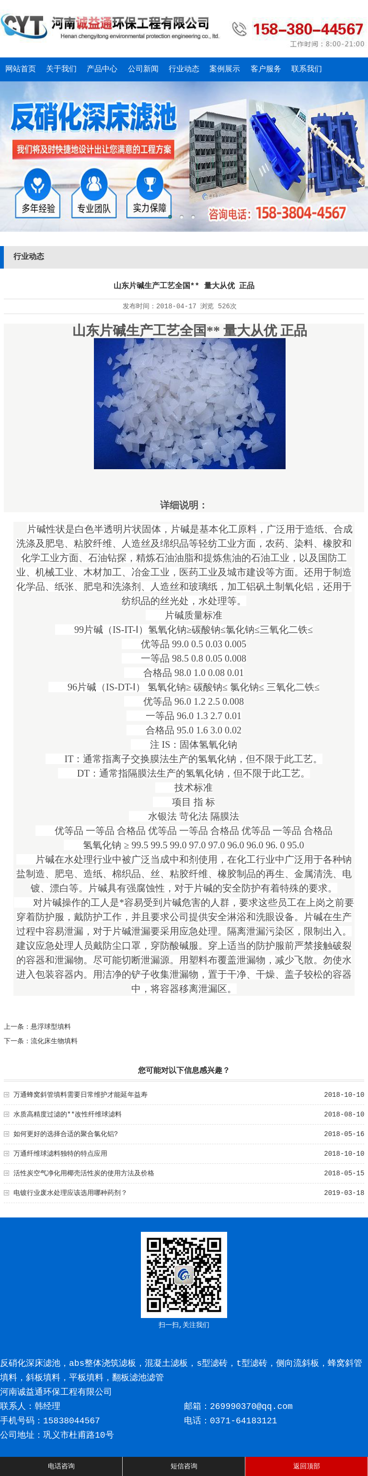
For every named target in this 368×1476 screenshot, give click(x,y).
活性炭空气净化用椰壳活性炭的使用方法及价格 (83, 1173)
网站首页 (20, 69)
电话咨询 (61, 1466)
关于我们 (61, 69)
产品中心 (102, 69)
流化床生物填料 (54, 1041)
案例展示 (224, 69)
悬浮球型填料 (51, 1027)
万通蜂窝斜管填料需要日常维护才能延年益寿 (80, 1095)
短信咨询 (184, 1466)
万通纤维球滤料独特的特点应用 (60, 1154)
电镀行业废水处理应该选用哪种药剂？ (70, 1193)
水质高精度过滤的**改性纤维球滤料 (67, 1114)
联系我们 (306, 69)
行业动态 (184, 69)
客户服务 (266, 69)
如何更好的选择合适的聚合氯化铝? (65, 1134)
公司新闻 (143, 69)
